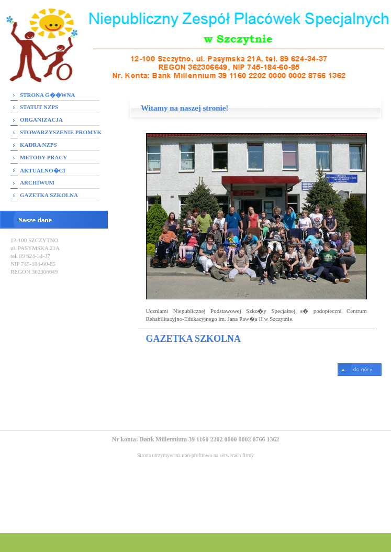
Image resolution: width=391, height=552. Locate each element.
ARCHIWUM (37, 182)
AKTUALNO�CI (42, 170)
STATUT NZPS (39, 107)
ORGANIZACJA (41, 119)
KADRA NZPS (38, 145)
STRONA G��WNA (47, 95)
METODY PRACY (43, 157)
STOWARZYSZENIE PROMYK (61, 132)
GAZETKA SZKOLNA (49, 195)
